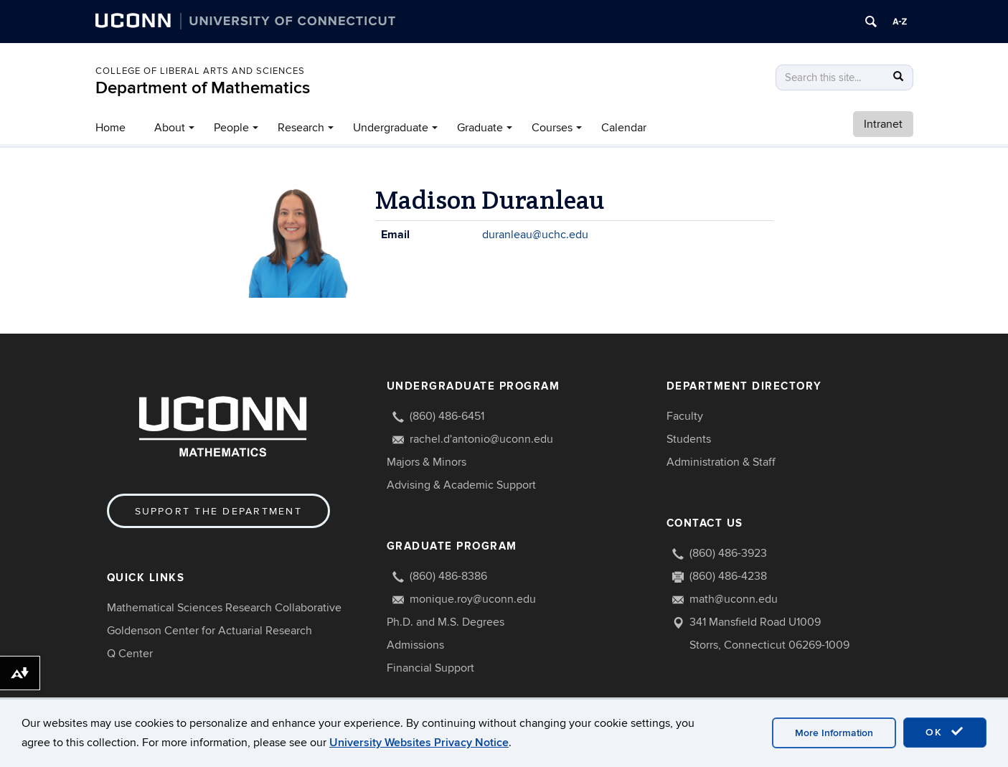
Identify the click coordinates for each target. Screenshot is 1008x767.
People (231, 128)
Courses (552, 128)
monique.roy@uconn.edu (473, 599)
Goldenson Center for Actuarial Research (209, 631)
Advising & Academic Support (461, 485)
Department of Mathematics (202, 87)
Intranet (883, 124)
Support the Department (218, 511)
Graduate (480, 128)
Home (110, 128)
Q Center (130, 653)
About (169, 128)
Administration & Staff (721, 462)
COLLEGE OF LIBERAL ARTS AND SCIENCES (200, 71)
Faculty (684, 416)
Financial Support (430, 668)
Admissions (415, 645)
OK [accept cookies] (944, 731)
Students (688, 439)
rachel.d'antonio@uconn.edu (481, 439)
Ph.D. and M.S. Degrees (445, 622)
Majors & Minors (426, 462)
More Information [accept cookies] (834, 733)
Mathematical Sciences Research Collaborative (224, 608)
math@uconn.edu (733, 599)
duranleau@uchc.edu (535, 234)
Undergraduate (390, 128)
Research (301, 128)
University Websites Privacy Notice (419, 742)
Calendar (623, 128)
